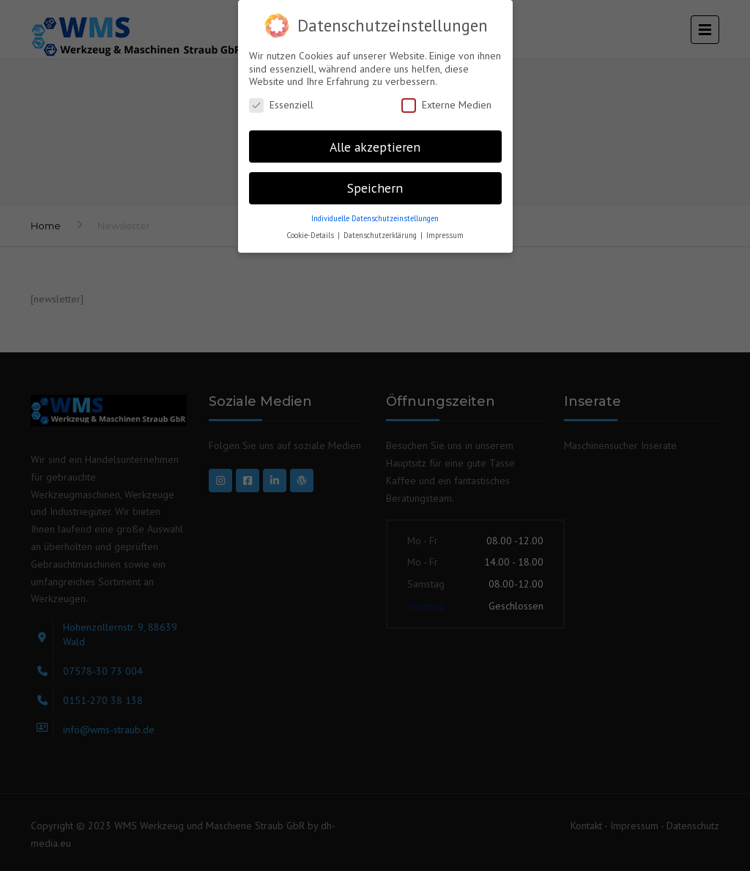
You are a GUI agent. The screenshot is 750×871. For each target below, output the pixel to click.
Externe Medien (446, 105)
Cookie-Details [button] (311, 235)
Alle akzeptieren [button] (375, 146)
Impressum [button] (445, 235)
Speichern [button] (375, 187)
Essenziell (281, 105)
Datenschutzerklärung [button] (381, 235)
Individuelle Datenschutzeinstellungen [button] (375, 218)
